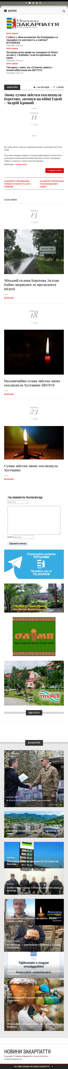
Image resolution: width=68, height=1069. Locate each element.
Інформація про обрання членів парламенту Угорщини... (35, 972)
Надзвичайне (21, 164)
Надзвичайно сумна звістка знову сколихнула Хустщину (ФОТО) (32, 383)
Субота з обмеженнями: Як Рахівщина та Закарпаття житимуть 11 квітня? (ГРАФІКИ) (32, 39)
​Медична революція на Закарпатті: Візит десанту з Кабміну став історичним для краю (32, 55)
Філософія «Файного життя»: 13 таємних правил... (33, 1025)
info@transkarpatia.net (13, 1059)
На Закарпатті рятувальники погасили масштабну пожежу (52, 184)
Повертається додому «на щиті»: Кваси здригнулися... (32, 920)
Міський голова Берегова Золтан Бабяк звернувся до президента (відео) (31, 284)
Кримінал (10, 884)
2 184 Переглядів (41, 87)
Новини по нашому (13, 941)
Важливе (9, 967)
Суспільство (11, 797)
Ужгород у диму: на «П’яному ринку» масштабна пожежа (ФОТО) (29, 69)
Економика (10, 858)
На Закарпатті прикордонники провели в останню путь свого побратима (17, 184)
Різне (9, 1020)
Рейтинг (58, 87)
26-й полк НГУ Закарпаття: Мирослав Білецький (28, 800)
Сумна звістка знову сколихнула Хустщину (31, 468)
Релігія (9, 994)
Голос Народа (11, 827)
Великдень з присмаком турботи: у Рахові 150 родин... (33, 946)
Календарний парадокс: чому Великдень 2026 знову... (32, 999)
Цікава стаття (55, 170)
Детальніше (10, 298)
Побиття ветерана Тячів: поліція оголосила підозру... (34, 889)
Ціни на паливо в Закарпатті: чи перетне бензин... (33, 863)
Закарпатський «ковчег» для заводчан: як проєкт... (33, 832)
